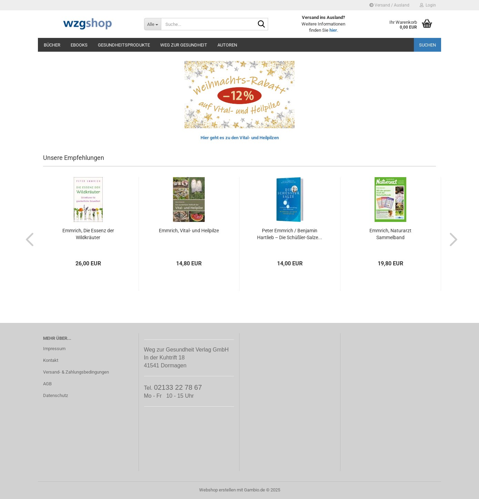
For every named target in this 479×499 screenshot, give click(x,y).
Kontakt (50, 360)
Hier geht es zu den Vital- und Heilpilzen (240, 137)
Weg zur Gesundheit (183, 45)
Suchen (427, 45)
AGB (47, 383)
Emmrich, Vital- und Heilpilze (189, 230)
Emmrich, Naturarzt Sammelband (390, 234)
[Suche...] (152, 24)
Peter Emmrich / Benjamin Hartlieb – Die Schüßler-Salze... (289, 234)
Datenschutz (55, 395)
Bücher (52, 45)
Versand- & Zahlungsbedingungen (76, 372)
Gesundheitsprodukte (124, 45)
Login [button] (428, 5)
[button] (27, 239)
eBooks (79, 45)
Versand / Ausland (389, 5)
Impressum (54, 348)
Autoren (227, 45)
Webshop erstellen (217, 489)
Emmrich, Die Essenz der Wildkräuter (88, 234)
